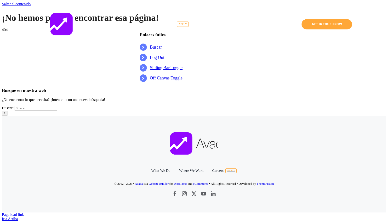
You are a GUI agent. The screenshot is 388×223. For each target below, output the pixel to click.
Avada (139, 183)
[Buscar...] (36, 108)
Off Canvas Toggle (166, 78)
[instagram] (184, 193)
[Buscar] (4, 113)
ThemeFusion (265, 183)
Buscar (156, 47)
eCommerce (200, 183)
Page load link (13, 214)
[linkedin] (213, 193)
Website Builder (158, 183)
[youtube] (203, 193)
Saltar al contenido (16, 4)
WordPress (180, 183)
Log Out (157, 57)
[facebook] (174, 193)
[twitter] (194, 193)
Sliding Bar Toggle (166, 67)
